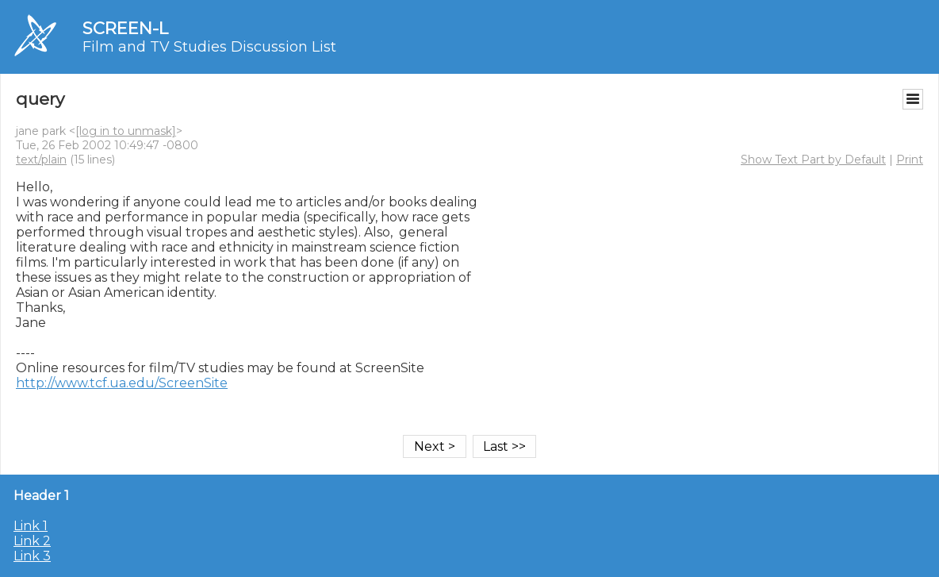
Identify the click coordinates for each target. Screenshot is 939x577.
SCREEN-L (125, 28)
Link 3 (32, 556)
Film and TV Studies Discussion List (209, 47)
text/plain (41, 159)
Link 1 (30, 525)
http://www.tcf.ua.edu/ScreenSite (122, 382)
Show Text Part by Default (813, 159)
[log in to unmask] (125, 131)
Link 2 (32, 540)
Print (909, 159)
